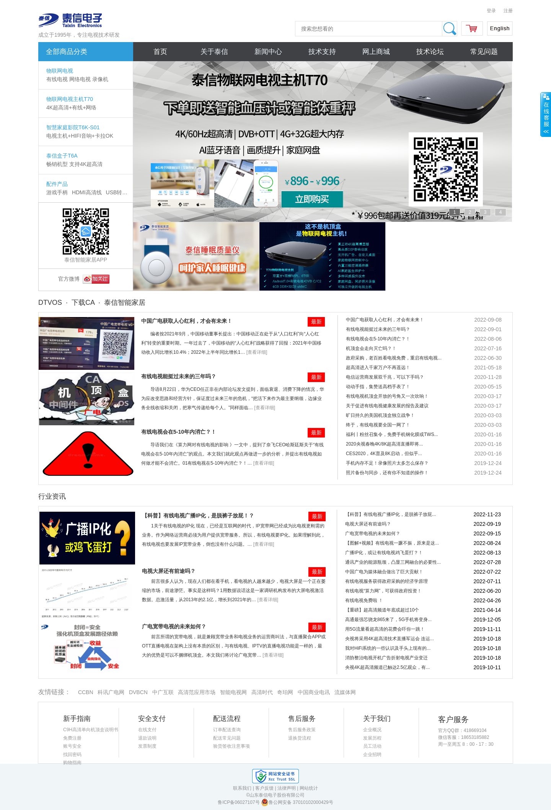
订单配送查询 (227, 729)
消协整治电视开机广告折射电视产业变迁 (386, 657)
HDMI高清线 (87, 192)
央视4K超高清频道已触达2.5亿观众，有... (387, 667)
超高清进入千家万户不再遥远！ (378, 367)
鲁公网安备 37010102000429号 (297, 802)
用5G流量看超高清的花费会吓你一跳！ (385, 629)
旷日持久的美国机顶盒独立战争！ (380, 415)
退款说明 (147, 738)
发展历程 (372, 738)
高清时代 (262, 692)
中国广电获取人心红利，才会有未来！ (186, 321)
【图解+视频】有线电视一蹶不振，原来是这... (392, 543)
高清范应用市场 (196, 692)
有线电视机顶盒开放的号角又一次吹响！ (387, 396)
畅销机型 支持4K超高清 (74, 164)
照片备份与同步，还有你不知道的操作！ (387, 472)
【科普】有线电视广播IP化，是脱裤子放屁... (390, 514)
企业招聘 (372, 754)
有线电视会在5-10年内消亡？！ (178, 432)
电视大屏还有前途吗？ (169, 571)
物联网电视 (59, 71)
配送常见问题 (227, 738)
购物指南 (72, 762)
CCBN (86, 692)
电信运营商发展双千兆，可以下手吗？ (385, 377)
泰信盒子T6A (62, 156)
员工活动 (372, 746)
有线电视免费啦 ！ (364, 600)
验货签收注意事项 (231, 746)
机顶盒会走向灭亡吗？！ (371, 348)
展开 (545, 114)
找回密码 (72, 754)
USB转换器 (119, 192)
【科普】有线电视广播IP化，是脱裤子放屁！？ (198, 515)
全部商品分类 (66, 51)
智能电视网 (233, 692)
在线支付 (147, 729)
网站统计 (309, 788)
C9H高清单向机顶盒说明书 (90, 729)
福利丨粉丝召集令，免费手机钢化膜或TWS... (392, 434)
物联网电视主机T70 (69, 99)
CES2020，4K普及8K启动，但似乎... (384, 453)
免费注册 (72, 738)
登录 (491, 10)
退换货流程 (299, 738)
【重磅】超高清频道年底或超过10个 (382, 610)
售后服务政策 (302, 729)
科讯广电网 (111, 692)
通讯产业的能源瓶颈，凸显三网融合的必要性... (393, 562)
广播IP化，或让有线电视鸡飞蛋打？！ (384, 552)
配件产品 (57, 184)
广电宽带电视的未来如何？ (174, 626)
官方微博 (83, 279)
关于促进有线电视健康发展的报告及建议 (387, 405)
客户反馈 (264, 788)
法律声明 (286, 788)
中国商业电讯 (313, 692)
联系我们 (242, 788)
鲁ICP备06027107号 (239, 802)
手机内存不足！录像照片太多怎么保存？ (387, 463)
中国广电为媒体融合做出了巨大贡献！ (384, 571)
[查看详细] (256, 352)
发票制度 (147, 746)
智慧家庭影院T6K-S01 (72, 127)
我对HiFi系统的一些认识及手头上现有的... (387, 648)
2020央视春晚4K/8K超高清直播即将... (384, 444)
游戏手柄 (57, 192)
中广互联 (163, 692)
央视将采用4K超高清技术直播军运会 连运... (389, 638)
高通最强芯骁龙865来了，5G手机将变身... (388, 619)
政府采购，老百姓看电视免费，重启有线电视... (394, 358)
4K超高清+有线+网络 (71, 107)
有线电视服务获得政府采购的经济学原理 (386, 581)
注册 (508, 10)
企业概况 (372, 729)
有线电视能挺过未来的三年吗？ (178, 376)
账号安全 (72, 746)
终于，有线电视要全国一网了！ (378, 425)
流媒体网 (345, 692)
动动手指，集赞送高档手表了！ (378, 386)
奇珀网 (285, 692)
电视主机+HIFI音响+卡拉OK (79, 136)
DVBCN (138, 692)
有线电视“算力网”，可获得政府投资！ (383, 591)
